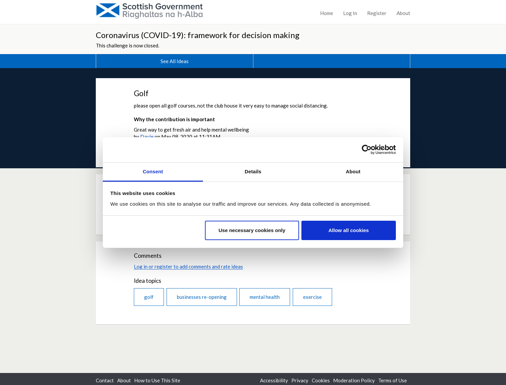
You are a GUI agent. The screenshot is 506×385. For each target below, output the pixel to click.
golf (149, 297)
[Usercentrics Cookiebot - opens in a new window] (366, 150)
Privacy (299, 380)
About (403, 13)
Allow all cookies (348, 230)
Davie (147, 137)
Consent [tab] (153, 171)
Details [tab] (253, 171)
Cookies (321, 380)
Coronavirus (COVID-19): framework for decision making (197, 35)
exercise (312, 297)
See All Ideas (175, 61)
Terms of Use (392, 380)
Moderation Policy (354, 380)
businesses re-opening (202, 297)
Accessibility (274, 380)
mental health (265, 297)
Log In (350, 13)
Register (377, 13)
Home (326, 13)
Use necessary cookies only (252, 230)
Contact (105, 380)
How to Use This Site (157, 380)
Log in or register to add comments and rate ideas (188, 266)
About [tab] (353, 171)
